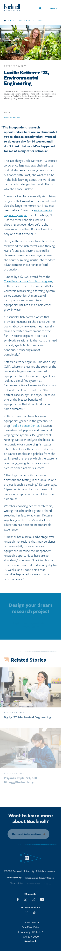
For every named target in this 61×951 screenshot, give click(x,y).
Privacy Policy (14, 880)
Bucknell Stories (31, 20)
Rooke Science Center (25, 426)
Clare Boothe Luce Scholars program (28, 282)
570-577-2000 (30, 938)
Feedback (30, 943)
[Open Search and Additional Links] (48, 8)
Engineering (12, 118)
